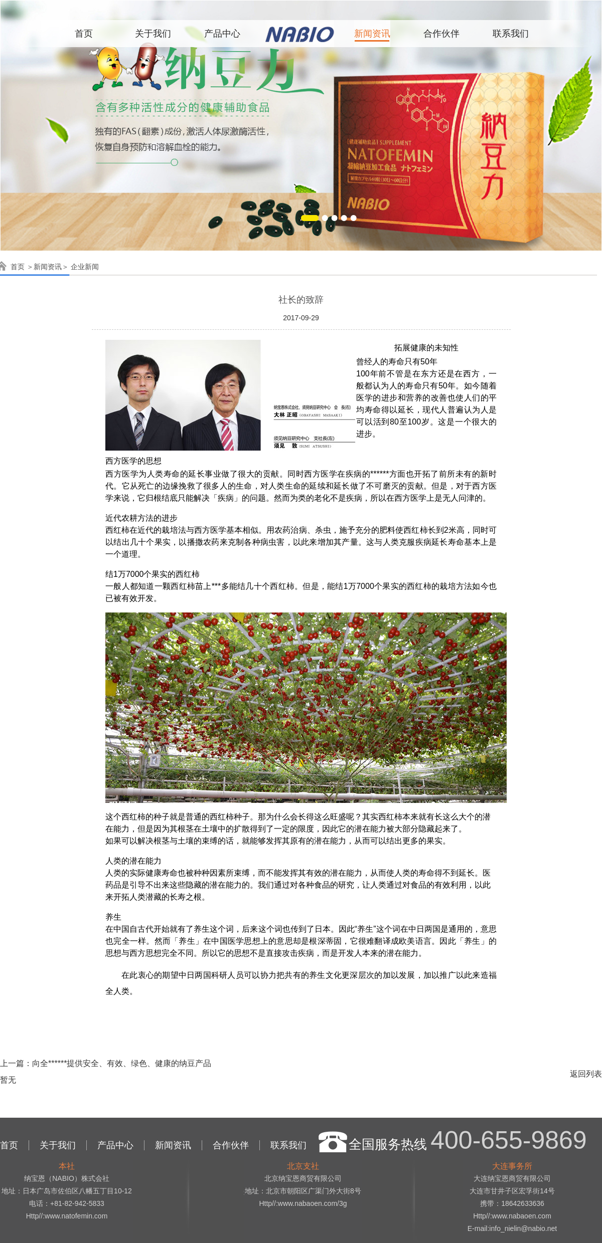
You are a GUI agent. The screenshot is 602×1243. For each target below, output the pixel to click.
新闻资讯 (372, 34)
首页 (84, 34)
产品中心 (222, 34)
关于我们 (153, 34)
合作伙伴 (441, 34)
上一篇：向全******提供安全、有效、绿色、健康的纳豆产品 (105, 1063)
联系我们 (511, 34)
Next (592, 118)
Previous (10, 118)
